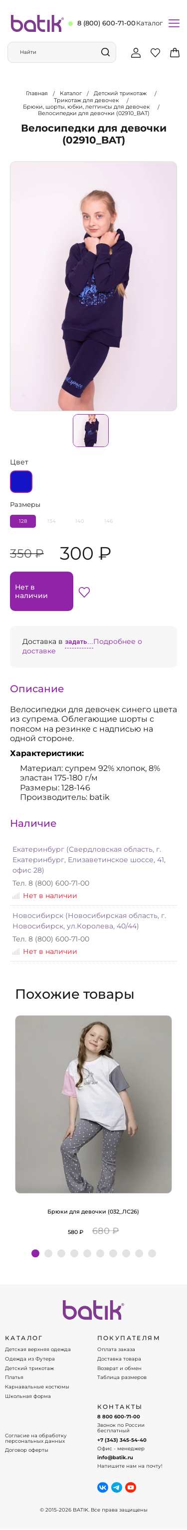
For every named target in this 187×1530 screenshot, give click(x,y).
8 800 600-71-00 (118, 1416)
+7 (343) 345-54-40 (122, 1440)
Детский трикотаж (29, 1368)
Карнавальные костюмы (37, 1386)
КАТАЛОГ (24, 1338)
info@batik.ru (115, 1457)
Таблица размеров (122, 1377)
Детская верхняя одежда (38, 1349)
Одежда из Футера (30, 1359)
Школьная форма (28, 1396)
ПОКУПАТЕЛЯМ (129, 1338)
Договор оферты (26, 1450)
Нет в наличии (31, 591)
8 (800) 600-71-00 (106, 23)
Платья (14, 1377)
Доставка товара (119, 1359)
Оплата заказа (116, 1349)
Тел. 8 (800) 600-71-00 (50, 883)
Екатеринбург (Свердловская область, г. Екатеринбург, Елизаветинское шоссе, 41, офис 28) (89, 860)
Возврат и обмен (119, 1368)
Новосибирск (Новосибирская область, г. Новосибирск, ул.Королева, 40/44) (89, 920)
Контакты (120, 1406)
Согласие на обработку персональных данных (36, 1438)
